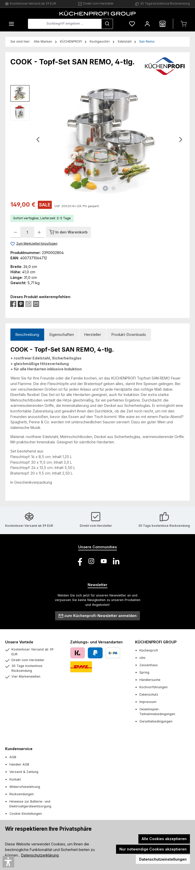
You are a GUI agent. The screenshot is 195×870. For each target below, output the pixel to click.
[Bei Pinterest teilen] (21, 303)
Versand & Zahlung (23, 772)
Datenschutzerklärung (40, 855)
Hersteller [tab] (92, 334)
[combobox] (65, 24)
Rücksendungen (21, 794)
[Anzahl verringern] (15, 232)
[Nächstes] (180, 139)
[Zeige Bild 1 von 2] (105, 188)
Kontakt (15, 779)
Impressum (147, 702)
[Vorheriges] (38, 139)
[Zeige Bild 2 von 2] (113, 188)
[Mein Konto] (147, 24)
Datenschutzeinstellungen (163, 859)
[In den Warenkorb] (68, 232)
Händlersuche (149, 680)
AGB (12, 757)
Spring (144, 672)
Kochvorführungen (153, 687)
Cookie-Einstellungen (25, 813)
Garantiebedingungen (155, 721)
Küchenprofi (148, 650)
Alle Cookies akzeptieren (164, 839)
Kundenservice (18, 749)
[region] (97, 139)
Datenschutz (148, 694)
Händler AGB (19, 764)
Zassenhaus (148, 665)
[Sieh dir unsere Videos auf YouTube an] (103, 561)
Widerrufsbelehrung (24, 787)
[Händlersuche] (162, 24)
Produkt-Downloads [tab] (128, 334)
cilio (142, 658)
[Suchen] (107, 24)
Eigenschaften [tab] (62, 334)
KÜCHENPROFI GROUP (155, 642)
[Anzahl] (27, 232)
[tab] (27, 335)
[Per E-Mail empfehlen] (36, 303)
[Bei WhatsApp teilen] (28, 303)
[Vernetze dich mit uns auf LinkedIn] (116, 561)
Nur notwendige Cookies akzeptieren (153, 849)
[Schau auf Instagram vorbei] (91, 561)
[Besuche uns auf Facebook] (79, 561)
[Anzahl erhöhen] (39, 232)
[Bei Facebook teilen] (13, 303)
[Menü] (11, 24)
